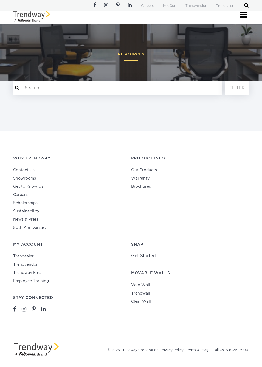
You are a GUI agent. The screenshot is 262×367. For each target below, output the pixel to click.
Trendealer (224, 5)
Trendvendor (196, 5)
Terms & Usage (198, 350)
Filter (237, 88)
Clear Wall (141, 301)
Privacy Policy (172, 350)
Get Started (143, 256)
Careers (147, 5)
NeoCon (169, 5)
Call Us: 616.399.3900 (230, 350)
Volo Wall (140, 285)
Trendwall (140, 293)
